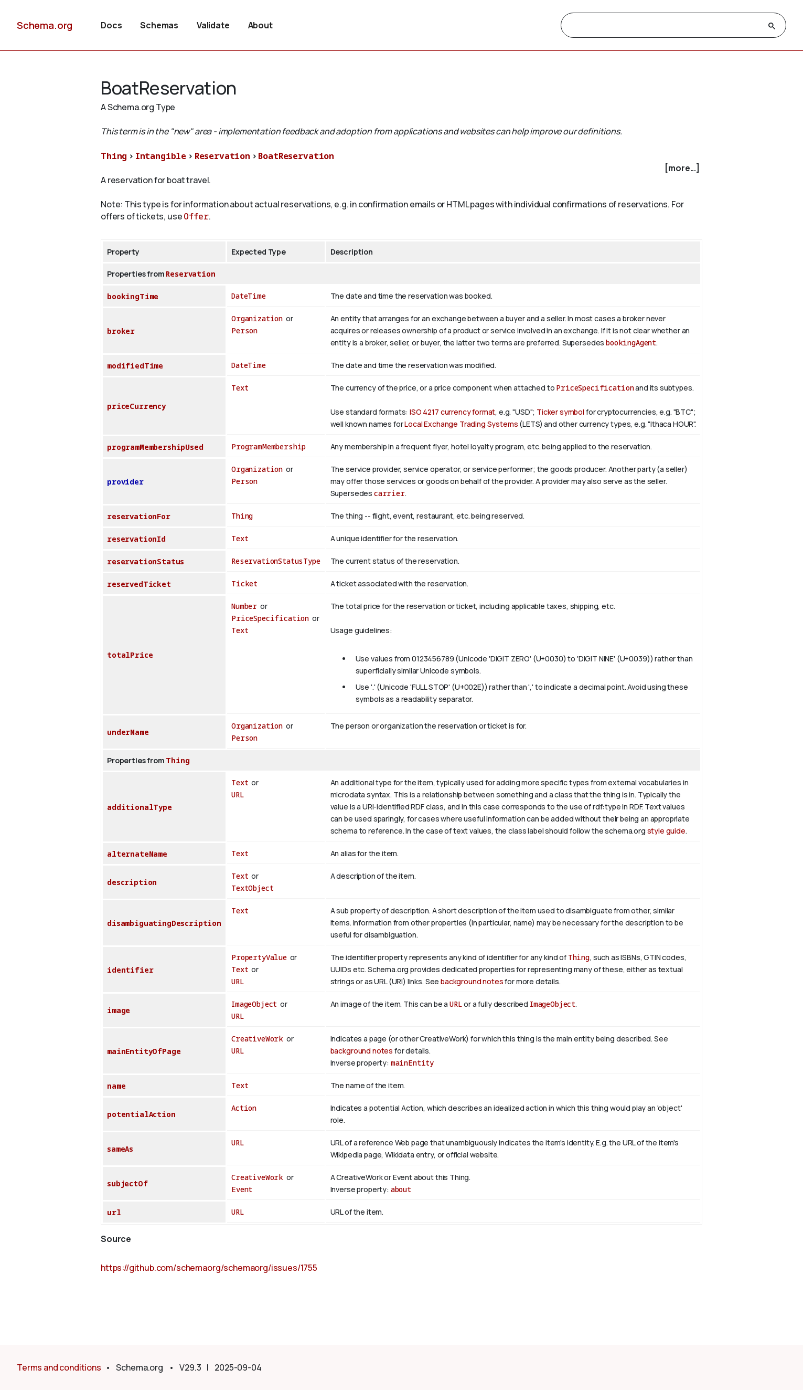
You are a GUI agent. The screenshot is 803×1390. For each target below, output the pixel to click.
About (260, 25)
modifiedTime (135, 366)
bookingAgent (631, 343)
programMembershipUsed (155, 447)
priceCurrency (136, 406)
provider (125, 482)
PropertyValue (259, 957)
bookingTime (132, 296)
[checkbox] (401, 168)
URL (237, 794)
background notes (472, 981)
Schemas (159, 25)
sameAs (120, 1149)
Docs (111, 25)
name (116, 1086)
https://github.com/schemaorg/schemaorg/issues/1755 (209, 1267)
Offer (196, 216)
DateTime (248, 296)
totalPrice (130, 655)
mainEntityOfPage (143, 1051)
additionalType (139, 807)
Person (244, 330)
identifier (130, 970)
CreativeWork (257, 1039)
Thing (114, 156)
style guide (666, 831)
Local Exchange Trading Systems (461, 424)
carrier (389, 493)
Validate (213, 25)
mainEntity (412, 1063)
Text (239, 388)
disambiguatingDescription (164, 923)
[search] (664, 25)
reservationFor (138, 516)
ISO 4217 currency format (452, 412)
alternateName (137, 854)
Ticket (244, 583)
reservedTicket (139, 584)
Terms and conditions (59, 1367)
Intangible (160, 156)
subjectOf (127, 1183)
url (114, 1212)
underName (128, 732)
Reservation (222, 156)
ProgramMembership (268, 446)
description (132, 882)
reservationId (136, 539)
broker (121, 331)
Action (243, 1108)
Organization (257, 318)
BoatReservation (296, 156)
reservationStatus (145, 561)
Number (244, 606)
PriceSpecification (595, 388)
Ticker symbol (560, 412)
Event (241, 1189)
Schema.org (44, 25)
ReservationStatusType (275, 561)
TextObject (252, 888)
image (118, 1010)
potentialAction (141, 1114)
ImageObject (254, 1004)
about (401, 1189)
